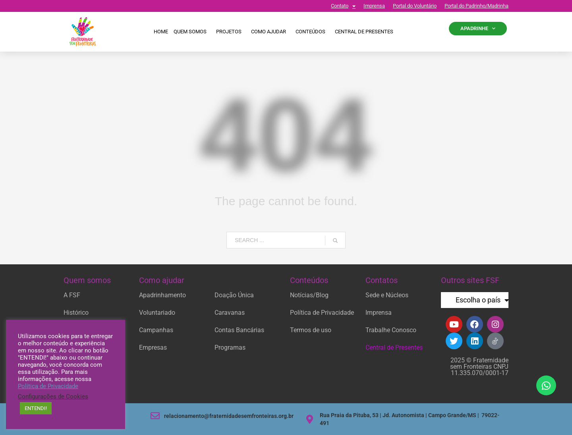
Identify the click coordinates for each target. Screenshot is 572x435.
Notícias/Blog (309, 295)
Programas (229, 347)
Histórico (76, 312)
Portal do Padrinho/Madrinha (476, 6)
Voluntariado (157, 312)
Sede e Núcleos (386, 295)
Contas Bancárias (239, 330)
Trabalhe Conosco (390, 330)
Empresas (153, 347)
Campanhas (156, 330)
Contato (343, 6)
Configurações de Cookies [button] (53, 396)
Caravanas (229, 312)
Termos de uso (310, 330)
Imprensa (374, 6)
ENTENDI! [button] (36, 408)
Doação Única (234, 295)
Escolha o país (482, 300)
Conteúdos (312, 32)
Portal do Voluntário (415, 6)
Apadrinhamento (162, 295)
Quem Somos (192, 32)
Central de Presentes (394, 347)
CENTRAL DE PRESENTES (364, 32)
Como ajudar (270, 32)
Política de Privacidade (322, 312)
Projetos (230, 32)
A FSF (72, 295)
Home (161, 32)
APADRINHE (477, 28)
